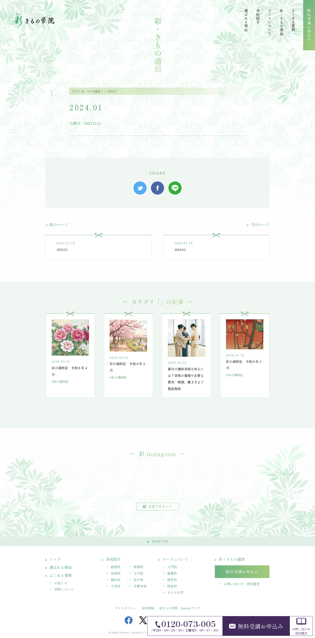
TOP (75, 91)
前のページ (57, 224)
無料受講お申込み (256, 626)
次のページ (258, 224)
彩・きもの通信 (91, 91)
